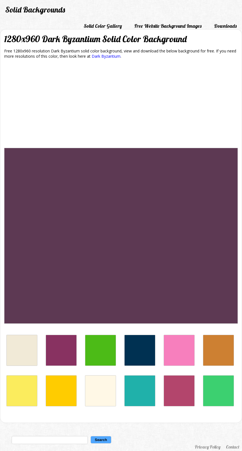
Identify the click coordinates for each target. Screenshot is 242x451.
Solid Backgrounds (35, 9)
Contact (232, 447)
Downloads (225, 26)
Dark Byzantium (106, 56)
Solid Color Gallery (103, 26)
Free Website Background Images (168, 26)
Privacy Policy (207, 447)
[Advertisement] (121, 104)
